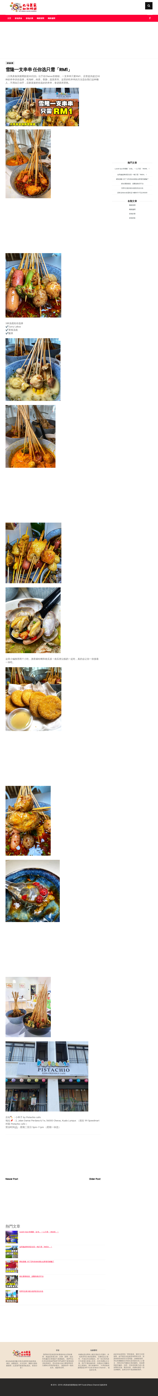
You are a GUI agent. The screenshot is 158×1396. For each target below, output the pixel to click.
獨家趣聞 (51, 18)
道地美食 (18, 18)
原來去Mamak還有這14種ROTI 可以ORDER (132, 193)
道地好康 (29, 18)
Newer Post (12, 1179)
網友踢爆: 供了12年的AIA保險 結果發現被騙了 (36, 1261)
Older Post (95, 1179)
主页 (9, 18)
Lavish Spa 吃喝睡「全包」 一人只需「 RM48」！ (39, 1232)
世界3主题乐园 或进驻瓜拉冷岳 (31, 1291)
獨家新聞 (40, 18)
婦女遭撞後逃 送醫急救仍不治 (31, 1276)
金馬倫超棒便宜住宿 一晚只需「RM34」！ (35, 1247)
